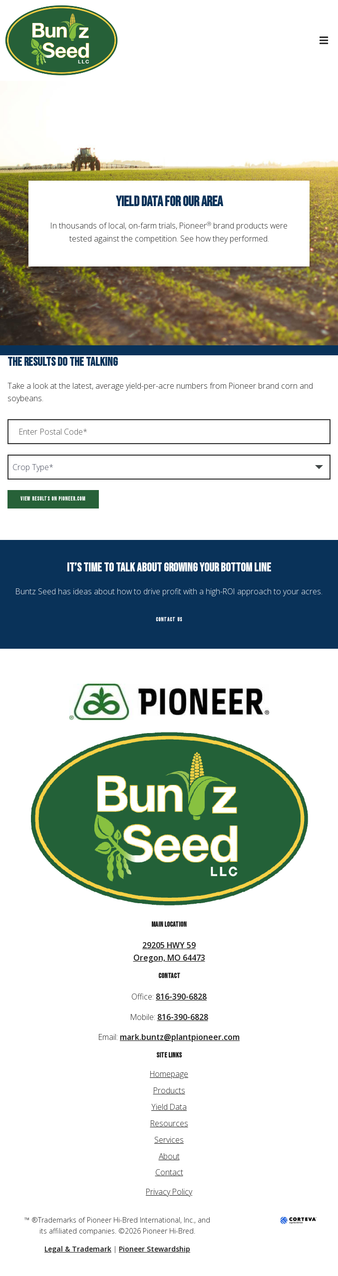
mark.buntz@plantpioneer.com (180, 1036)
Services (169, 1139)
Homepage (169, 1073)
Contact (169, 1172)
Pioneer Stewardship (154, 1249)
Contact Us (169, 620)
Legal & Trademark (77, 1249)
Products (169, 1090)
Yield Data (169, 1106)
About (169, 1156)
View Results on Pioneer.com (52, 499)
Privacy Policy (169, 1191)
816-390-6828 (181, 996)
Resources (169, 1123)
